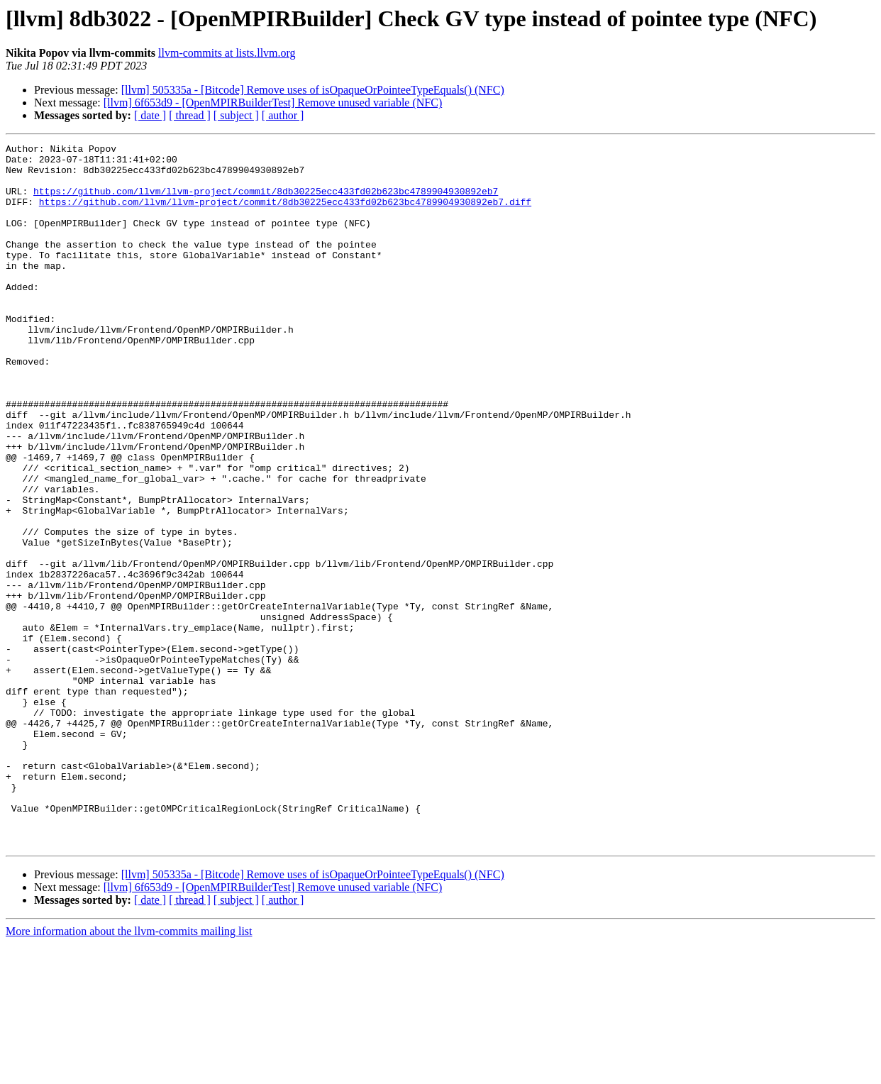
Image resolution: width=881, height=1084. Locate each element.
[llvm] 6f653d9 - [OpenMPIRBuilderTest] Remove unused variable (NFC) (273, 102)
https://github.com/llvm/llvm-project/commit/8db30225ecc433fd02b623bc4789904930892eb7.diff (285, 214)
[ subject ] (236, 115)
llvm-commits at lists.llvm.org (226, 53)
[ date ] (150, 115)
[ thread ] (190, 115)
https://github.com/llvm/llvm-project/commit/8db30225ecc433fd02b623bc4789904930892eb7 (265, 201)
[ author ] (283, 115)
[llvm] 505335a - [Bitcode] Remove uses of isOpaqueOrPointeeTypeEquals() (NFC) (312, 90)
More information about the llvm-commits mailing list (129, 1072)
